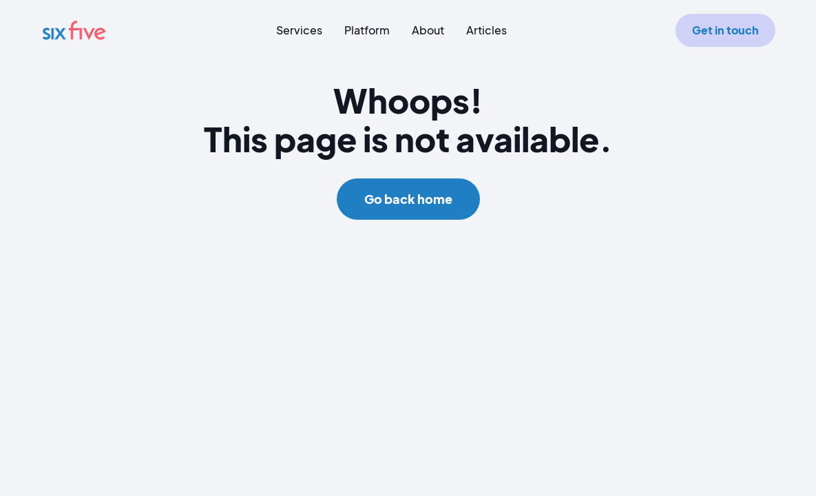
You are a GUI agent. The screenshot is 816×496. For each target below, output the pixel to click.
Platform (367, 30)
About (428, 30)
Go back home (408, 199)
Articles (486, 30)
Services (299, 30)
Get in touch (725, 30)
